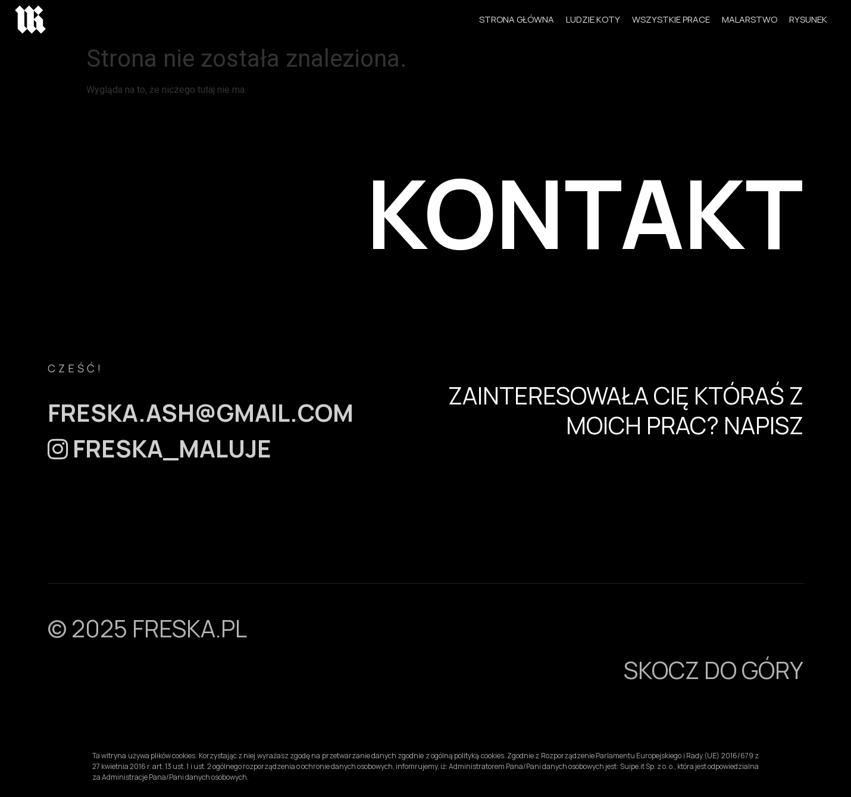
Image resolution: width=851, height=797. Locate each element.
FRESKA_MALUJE (159, 448)
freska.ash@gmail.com (200, 412)
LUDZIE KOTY (593, 19)
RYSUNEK (808, 19)
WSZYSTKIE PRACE (671, 19)
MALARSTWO (749, 19)
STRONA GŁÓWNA (516, 19)
